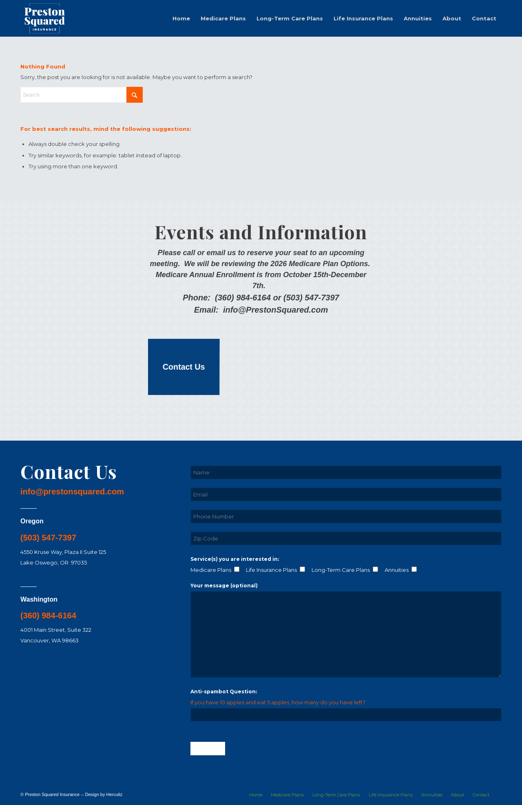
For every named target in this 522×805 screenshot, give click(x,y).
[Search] (81, 95)
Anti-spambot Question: (223, 691)
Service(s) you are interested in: (234, 559)
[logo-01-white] (44, 18)
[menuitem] (181, 18)
